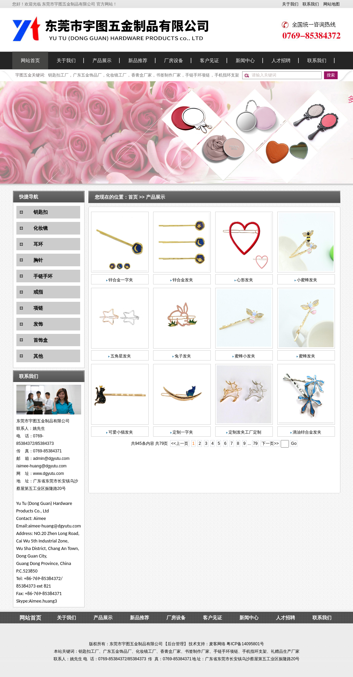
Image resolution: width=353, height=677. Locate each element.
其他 (38, 356)
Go (293, 443)
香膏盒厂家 (141, 75)
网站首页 (30, 60)
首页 (133, 197)
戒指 (38, 292)
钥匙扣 (40, 212)
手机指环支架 (227, 75)
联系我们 (311, 4)
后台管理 (175, 643)
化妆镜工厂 (116, 75)
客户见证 (209, 60)
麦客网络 (217, 643)
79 (255, 443)
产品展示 (102, 60)
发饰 (38, 324)
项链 (38, 308)
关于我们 (290, 4)
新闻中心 (245, 60)
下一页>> (270, 443)
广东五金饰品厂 (87, 75)
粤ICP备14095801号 (245, 643)
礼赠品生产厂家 (285, 651)
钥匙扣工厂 (58, 75)
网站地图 (331, 4)
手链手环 (43, 276)
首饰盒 (40, 340)
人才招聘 (281, 60)
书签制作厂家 (168, 75)
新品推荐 (137, 60)
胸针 (38, 260)
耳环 (38, 244)
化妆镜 (40, 228)
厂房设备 (173, 60)
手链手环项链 (197, 75)
